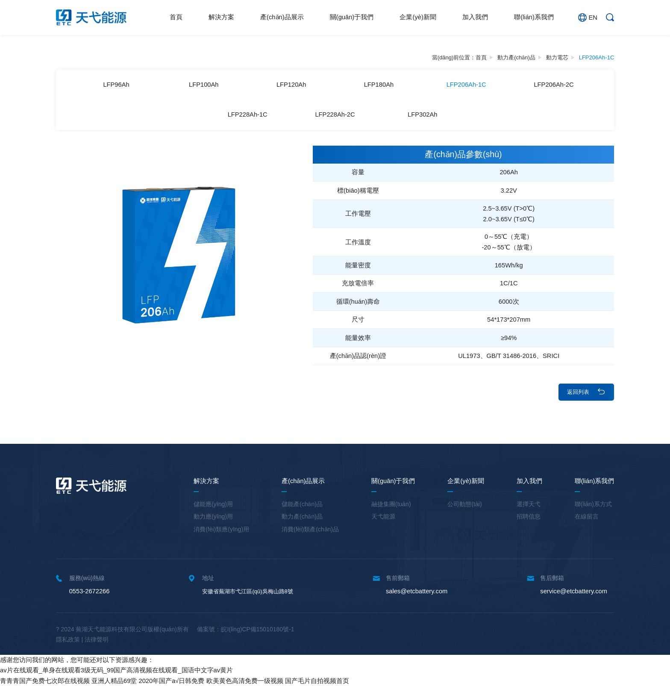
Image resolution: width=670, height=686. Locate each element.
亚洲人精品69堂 (114, 680)
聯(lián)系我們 (534, 17)
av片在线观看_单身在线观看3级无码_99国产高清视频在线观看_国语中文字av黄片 (116, 670)
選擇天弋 (529, 504)
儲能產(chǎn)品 (302, 504)
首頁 (176, 17)
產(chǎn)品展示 (281, 17)
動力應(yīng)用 (213, 516)
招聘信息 (529, 516)
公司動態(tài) (464, 504)
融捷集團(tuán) (391, 504)
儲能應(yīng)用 (213, 504)
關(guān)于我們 (351, 17)
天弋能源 (383, 516)
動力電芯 (557, 57)
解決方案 (221, 17)
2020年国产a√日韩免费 (172, 680)
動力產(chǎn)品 (516, 57)
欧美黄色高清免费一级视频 (244, 680)
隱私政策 (68, 639)
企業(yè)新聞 (418, 17)
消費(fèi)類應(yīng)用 (221, 529)
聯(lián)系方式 (593, 504)
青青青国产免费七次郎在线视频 (45, 680)
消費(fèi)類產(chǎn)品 (310, 529)
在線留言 (587, 516)
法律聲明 (97, 639)
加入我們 (475, 17)
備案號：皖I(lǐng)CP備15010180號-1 (245, 629)
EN (587, 17)
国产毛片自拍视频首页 (317, 680)
